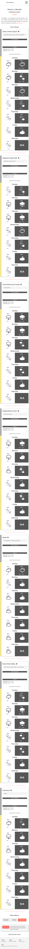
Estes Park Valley (8, 664)
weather (3, 946)
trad (11, 946)
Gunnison (6, 790)
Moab (4, 537)
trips (23, 941)
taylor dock (14, 946)
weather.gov (20, 23)
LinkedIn (14, 941)
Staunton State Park (9, 158)
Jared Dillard (3, 941)
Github (10, 941)
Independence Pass (9, 411)
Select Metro (22, 920)
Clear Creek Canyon (9, 31)
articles (20, 941)
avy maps (7, 946)
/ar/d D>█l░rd (10, 2)
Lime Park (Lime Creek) (11, 284)
